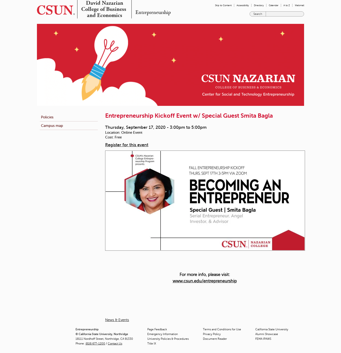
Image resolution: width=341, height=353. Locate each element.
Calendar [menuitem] (273, 5)
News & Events (117, 320)
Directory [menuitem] (259, 5)
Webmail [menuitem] (299, 5)
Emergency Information (162, 334)
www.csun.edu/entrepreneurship (205, 281)
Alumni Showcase (266, 334)
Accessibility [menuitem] (243, 5)
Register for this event (126, 144)
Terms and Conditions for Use (222, 329)
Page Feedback (157, 329)
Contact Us (115, 343)
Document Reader (215, 338)
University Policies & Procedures (168, 338)
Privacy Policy (212, 334)
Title (151, 343)
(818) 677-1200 (95, 343)
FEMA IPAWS (263, 338)
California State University (271, 329)
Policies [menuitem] (47, 117)
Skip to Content (223, 5)
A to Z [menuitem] (286, 5)
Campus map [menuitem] (52, 126)
